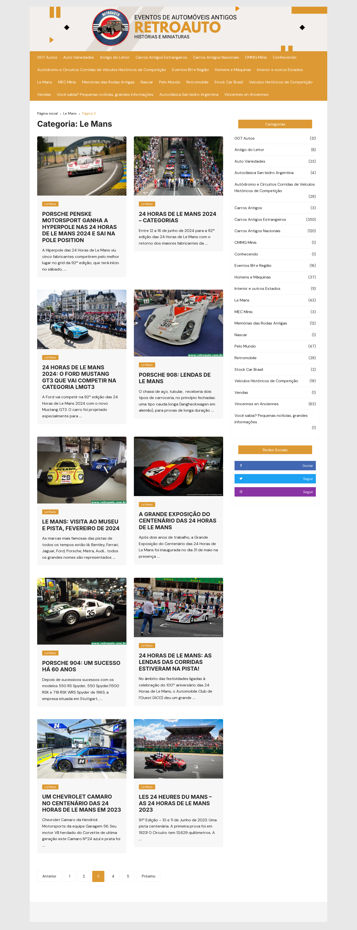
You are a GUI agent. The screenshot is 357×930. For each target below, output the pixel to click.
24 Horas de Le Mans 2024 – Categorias (177, 217)
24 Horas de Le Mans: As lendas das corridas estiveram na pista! (175, 663)
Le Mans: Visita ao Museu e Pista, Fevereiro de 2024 (81, 525)
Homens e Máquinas (233, 70)
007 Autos (47, 58)
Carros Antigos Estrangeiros (161, 58)
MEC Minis (67, 82)
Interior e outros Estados (280, 70)
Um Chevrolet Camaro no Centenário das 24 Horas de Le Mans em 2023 (81, 804)
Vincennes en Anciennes (246, 95)
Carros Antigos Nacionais (216, 58)
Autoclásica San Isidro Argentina (188, 95)
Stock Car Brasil (228, 82)
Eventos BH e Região (190, 70)
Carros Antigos (248, 208)
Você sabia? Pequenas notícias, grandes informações (105, 95)
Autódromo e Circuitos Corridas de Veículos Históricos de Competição (101, 70)
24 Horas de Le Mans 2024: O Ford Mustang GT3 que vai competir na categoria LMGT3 (79, 378)
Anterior (49, 877)
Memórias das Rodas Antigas (108, 82)
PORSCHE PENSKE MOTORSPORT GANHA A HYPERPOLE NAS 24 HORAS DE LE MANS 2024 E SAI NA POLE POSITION (79, 227)
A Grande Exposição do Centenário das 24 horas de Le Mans (177, 521)
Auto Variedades (78, 58)
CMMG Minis (256, 58)
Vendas (44, 95)
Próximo (148, 877)
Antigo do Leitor (115, 58)
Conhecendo (285, 58)
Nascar (147, 82)
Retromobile (197, 82)
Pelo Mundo (169, 82)
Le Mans (44, 82)
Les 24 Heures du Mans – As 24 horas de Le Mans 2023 (175, 804)
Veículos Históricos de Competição (281, 82)
